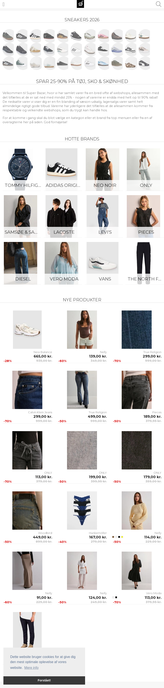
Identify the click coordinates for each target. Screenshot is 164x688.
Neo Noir (105, 185)
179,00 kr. (152, 477)
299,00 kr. (152, 356)
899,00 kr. (44, 541)
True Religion (152, 352)
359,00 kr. (153, 481)
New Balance (43, 352)
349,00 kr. (99, 360)
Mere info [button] (31, 667)
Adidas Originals (65, 185)
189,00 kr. (152, 416)
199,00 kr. (98, 477)
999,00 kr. (153, 360)
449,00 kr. (42, 537)
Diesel (23, 279)
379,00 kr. (44, 481)
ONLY (48, 472)
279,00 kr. (99, 541)
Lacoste (64, 232)
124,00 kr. (98, 597)
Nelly (103, 352)
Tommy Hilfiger (24, 185)
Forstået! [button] (44, 680)
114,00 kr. (152, 537)
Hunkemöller (98, 533)
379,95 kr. (153, 421)
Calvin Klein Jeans (40, 412)
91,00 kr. (44, 597)
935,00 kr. (44, 360)
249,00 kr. (99, 602)
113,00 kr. (43, 477)
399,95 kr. (99, 481)
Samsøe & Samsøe (24, 232)
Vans (105, 279)
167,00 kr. (98, 537)
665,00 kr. (43, 356)
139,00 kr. (98, 356)
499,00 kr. (97, 416)
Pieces (156, 412)
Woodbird (45, 533)
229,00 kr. (153, 541)
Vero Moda (64, 279)
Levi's (105, 232)
